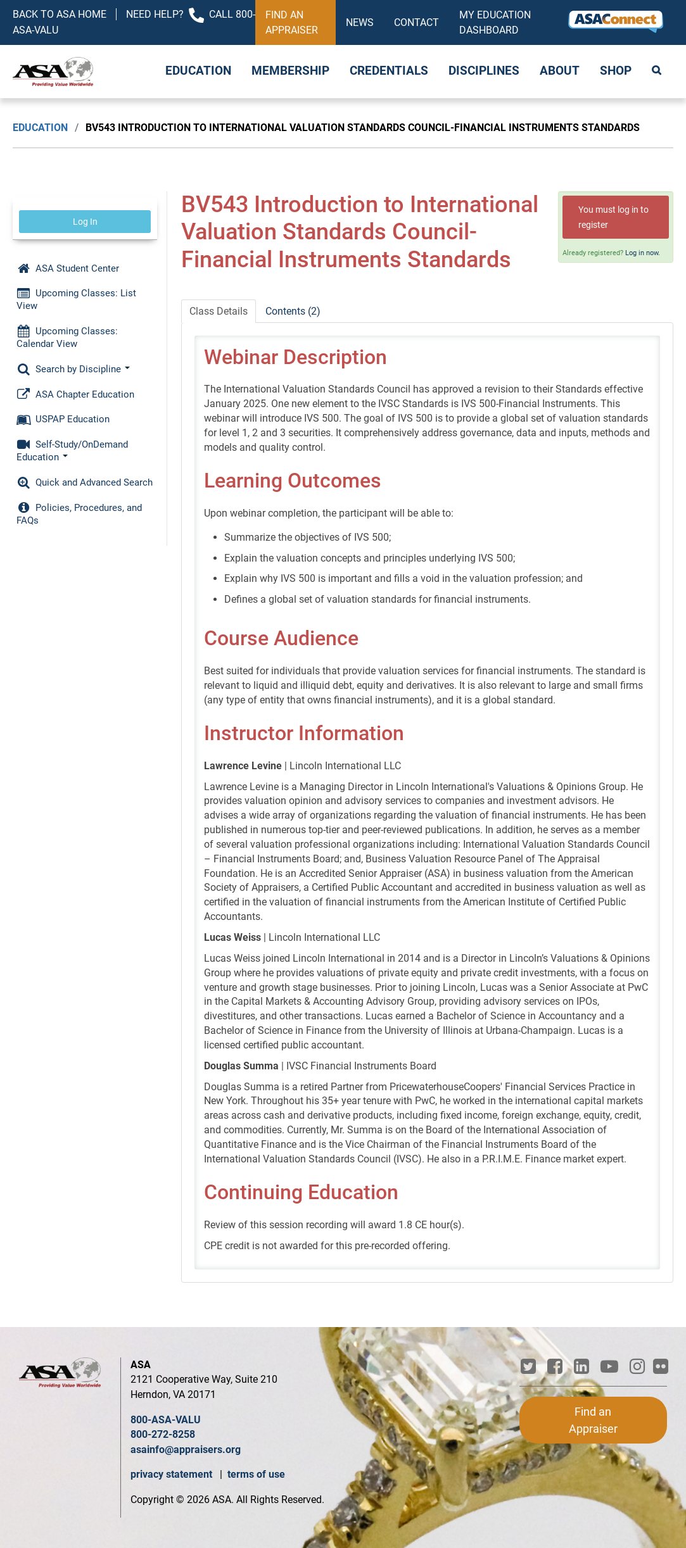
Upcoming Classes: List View (76, 299)
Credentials (389, 71)
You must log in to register (613, 217)
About (560, 71)
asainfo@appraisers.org (185, 1450)
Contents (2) (293, 311)
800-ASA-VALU (165, 1420)
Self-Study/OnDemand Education (72, 451)
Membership (290, 71)
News (360, 22)
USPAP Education (63, 419)
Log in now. (642, 253)
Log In (85, 222)
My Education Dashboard (495, 22)
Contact (416, 22)
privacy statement (172, 1474)
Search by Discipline (73, 369)
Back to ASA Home (59, 14)
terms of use (256, 1474)
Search (657, 71)
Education (198, 71)
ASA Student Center (67, 268)
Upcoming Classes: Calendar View (67, 337)
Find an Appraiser (291, 22)
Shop (616, 71)
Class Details (218, 311)
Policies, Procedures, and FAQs (79, 514)
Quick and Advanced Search (84, 482)
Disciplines (483, 71)
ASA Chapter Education (75, 394)
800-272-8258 (162, 1434)
